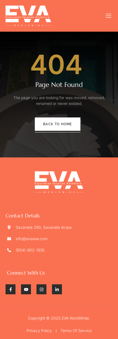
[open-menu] (108, 15)
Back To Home (57, 124)
